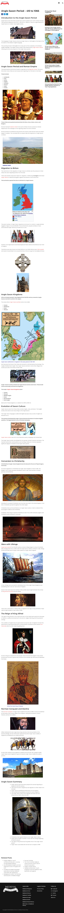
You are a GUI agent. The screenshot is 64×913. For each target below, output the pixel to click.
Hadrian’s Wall (13, 127)
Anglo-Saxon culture (38, 47)
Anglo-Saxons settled (15, 302)
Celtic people (40, 249)
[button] (59, 3)
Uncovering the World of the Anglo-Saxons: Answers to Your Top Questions (53, 85)
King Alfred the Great (8, 591)
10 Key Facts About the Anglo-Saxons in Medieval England (52, 48)
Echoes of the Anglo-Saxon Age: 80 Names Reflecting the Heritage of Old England (53, 29)
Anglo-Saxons (4, 177)
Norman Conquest (7, 711)
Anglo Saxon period (6, 547)
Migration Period (33, 69)
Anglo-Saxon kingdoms (13, 389)
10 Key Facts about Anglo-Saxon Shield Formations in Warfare (53, 67)
